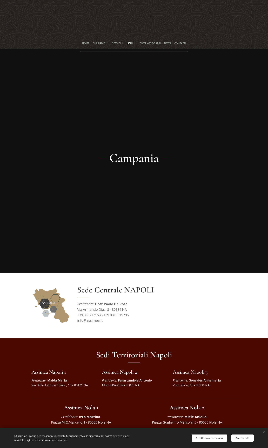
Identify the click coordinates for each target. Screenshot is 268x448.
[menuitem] (78, 42)
